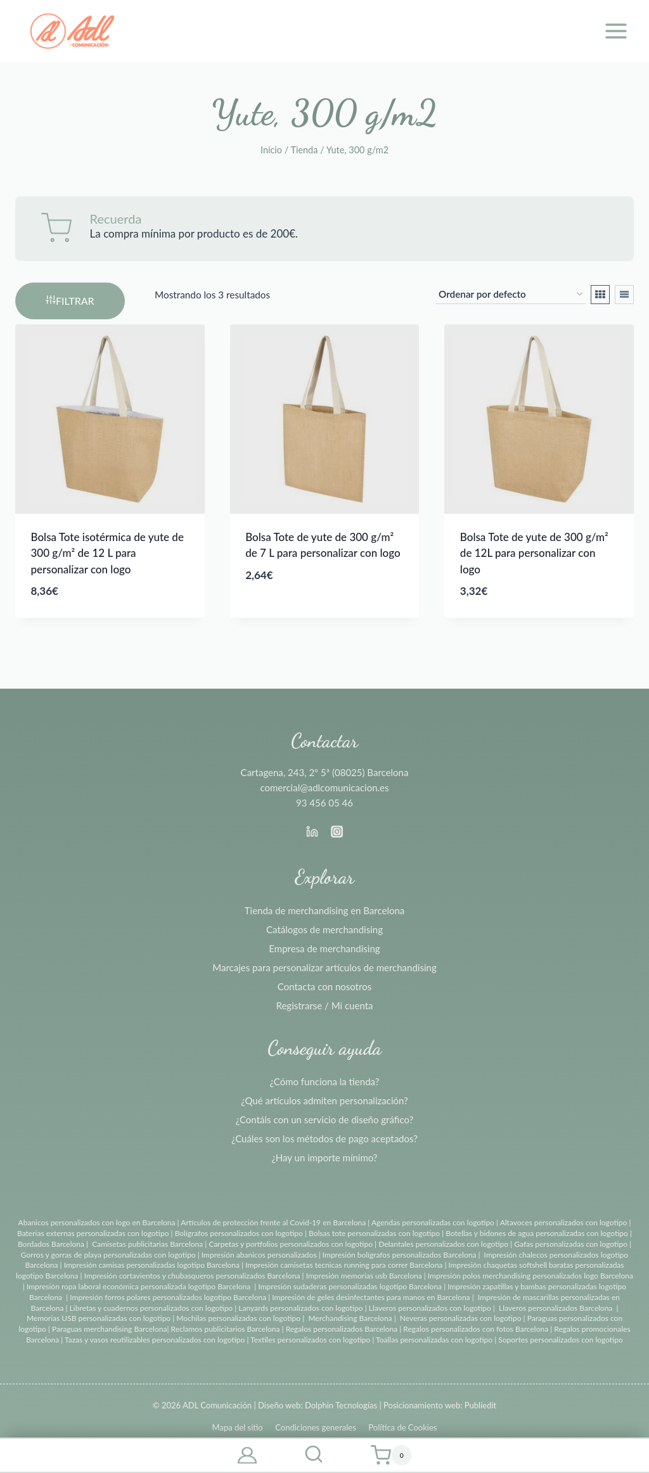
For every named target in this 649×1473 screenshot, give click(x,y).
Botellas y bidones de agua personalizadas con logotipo (537, 1233)
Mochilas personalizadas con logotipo (238, 1318)
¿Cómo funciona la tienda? (325, 1081)
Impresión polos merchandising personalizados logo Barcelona (530, 1275)
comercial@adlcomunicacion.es (324, 787)
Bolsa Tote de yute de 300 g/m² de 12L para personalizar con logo (534, 553)
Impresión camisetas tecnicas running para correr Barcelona (343, 1265)
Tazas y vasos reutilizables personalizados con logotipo (155, 1339)
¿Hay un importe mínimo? (324, 1157)
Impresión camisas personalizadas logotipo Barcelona (152, 1265)
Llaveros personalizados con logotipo (430, 1308)
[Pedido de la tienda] (510, 294)
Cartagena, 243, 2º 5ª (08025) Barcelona (325, 772)
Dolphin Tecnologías (341, 1405)
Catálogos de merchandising (324, 929)
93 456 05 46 (324, 802)
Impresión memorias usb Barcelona (364, 1275)
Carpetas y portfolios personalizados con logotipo (291, 1244)
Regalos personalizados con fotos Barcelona (475, 1329)
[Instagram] (336, 832)
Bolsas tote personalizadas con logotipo (374, 1233)
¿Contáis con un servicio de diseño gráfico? (324, 1119)
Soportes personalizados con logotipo (560, 1339)
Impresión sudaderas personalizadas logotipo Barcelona (350, 1286)
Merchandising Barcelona (350, 1318)
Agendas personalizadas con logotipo (432, 1222)
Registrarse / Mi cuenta (324, 1005)
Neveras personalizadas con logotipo (461, 1318)
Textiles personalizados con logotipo (310, 1339)
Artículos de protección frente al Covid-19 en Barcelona (273, 1222)
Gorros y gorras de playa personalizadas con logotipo (108, 1254)
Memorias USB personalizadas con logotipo (98, 1318)
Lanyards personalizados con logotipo (300, 1308)
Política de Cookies (402, 1427)
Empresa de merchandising (324, 948)
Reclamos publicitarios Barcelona (225, 1329)
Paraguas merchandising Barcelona (109, 1329)
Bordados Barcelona (51, 1244)
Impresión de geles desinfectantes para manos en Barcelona (371, 1297)
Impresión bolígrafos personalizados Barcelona (400, 1254)
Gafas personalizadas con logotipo (569, 1244)
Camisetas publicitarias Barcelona (147, 1244)
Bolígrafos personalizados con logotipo (238, 1233)
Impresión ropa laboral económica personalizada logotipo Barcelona (138, 1286)
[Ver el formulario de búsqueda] (313, 1455)
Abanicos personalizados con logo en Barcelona (97, 1222)
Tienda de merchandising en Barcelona (325, 910)
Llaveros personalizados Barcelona (555, 1308)
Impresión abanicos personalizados (260, 1254)
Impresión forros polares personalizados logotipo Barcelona (168, 1297)
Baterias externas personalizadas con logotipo (93, 1233)
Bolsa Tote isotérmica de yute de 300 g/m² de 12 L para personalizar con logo (107, 553)
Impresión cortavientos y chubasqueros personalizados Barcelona (192, 1275)
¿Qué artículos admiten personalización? (324, 1100)
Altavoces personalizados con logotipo (563, 1222)
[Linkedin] (312, 832)
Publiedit (480, 1405)
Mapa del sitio (237, 1427)
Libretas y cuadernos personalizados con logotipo (151, 1308)
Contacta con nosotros (324, 986)
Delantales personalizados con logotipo (443, 1244)
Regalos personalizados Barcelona (342, 1329)
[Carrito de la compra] (391, 1455)
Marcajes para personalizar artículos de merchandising (324, 967)
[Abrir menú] (616, 31)
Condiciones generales (315, 1427)
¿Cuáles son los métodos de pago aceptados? (324, 1138)
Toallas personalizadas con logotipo (434, 1339)
